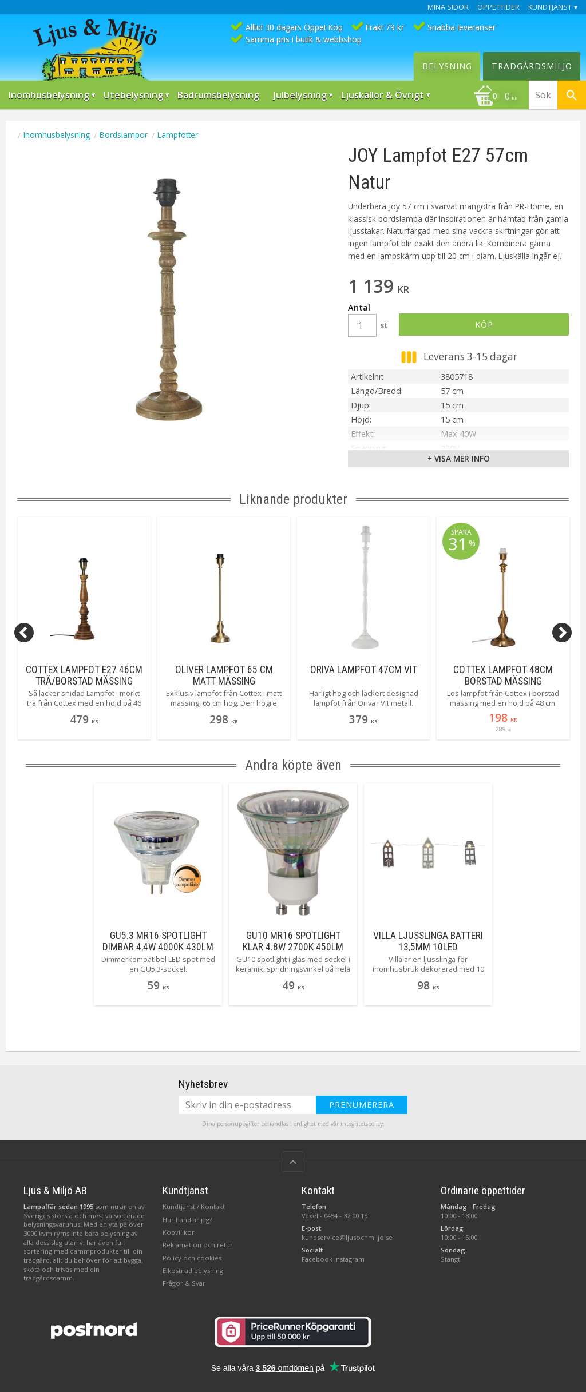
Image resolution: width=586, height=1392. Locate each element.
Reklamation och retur (198, 1244)
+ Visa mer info (458, 458)
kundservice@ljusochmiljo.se (347, 1237)
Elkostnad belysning (193, 1270)
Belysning (447, 66)
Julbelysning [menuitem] (300, 95)
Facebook (317, 1259)
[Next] (562, 632)
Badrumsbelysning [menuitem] (218, 95)
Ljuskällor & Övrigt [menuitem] (382, 95)
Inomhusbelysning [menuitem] (49, 95)
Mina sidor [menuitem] (448, 7)
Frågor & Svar (184, 1283)
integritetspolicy (361, 1124)
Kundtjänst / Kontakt (194, 1206)
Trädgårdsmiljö (532, 66)
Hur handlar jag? (187, 1219)
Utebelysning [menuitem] (133, 95)
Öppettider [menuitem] (498, 7)
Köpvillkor (179, 1232)
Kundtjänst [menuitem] (550, 7)
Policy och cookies (192, 1258)
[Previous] (24, 632)
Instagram (349, 1259)
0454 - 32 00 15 (345, 1215)
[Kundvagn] (495, 97)
